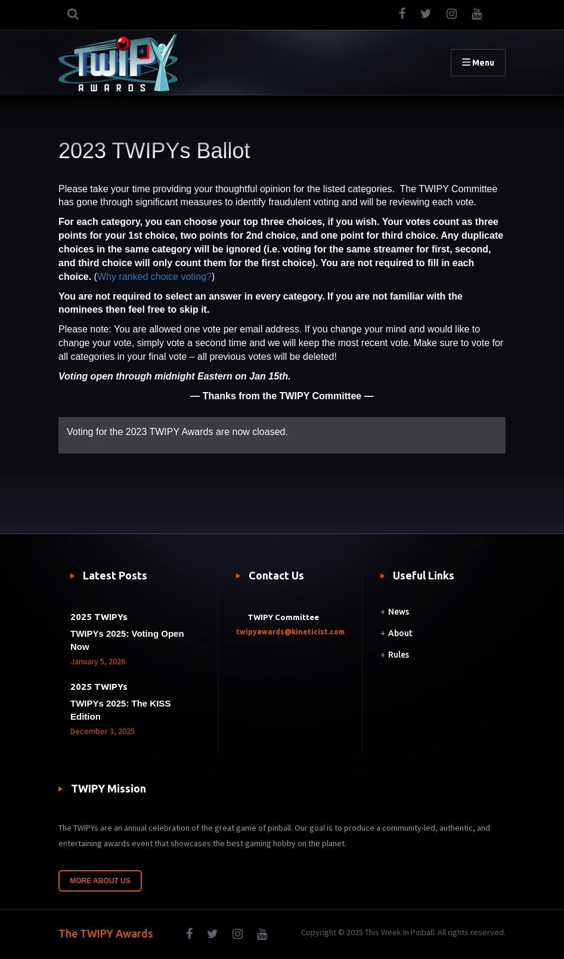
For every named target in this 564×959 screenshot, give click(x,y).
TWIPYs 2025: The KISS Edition (120, 709)
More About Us (100, 881)
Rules (398, 654)
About (400, 633)
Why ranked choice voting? (154, 277)
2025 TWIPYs (99, 617)
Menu (478, 62)
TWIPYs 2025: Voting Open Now (127, 640)
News (398, 611)
